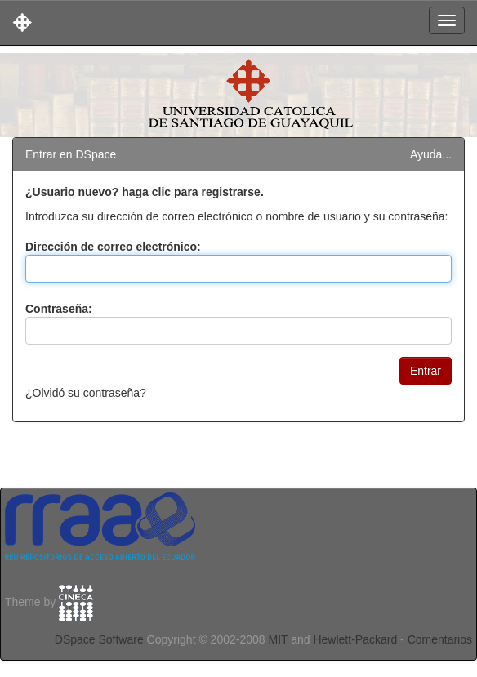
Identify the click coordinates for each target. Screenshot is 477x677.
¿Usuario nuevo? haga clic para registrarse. (144, 191)
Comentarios (440, 639)
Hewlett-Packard (355, 639)
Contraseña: (58, 308)
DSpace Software (99, 639)
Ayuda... (431, 154)
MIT (278, 639)
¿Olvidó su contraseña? (85, 392)
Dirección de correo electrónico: (113, 246)
